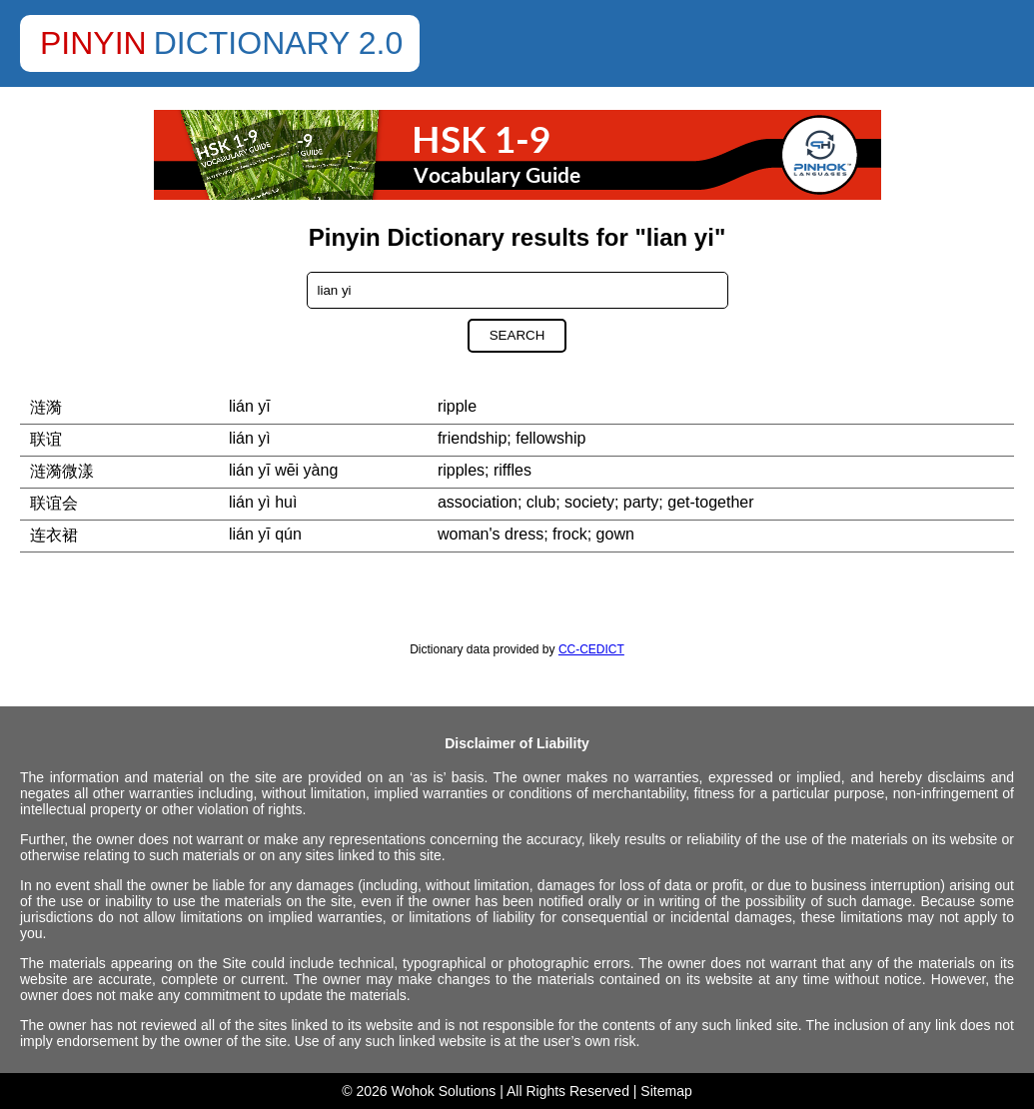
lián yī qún (265, 534)
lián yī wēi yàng (283, 470)
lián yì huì (263, 502)
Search (517, 335)
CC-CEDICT (591, 649)
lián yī (250, 406)
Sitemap (665, 1091)
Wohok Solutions (444, 1091)
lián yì (250, 438)
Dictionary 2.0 (279, 43)
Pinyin (93, 43)
